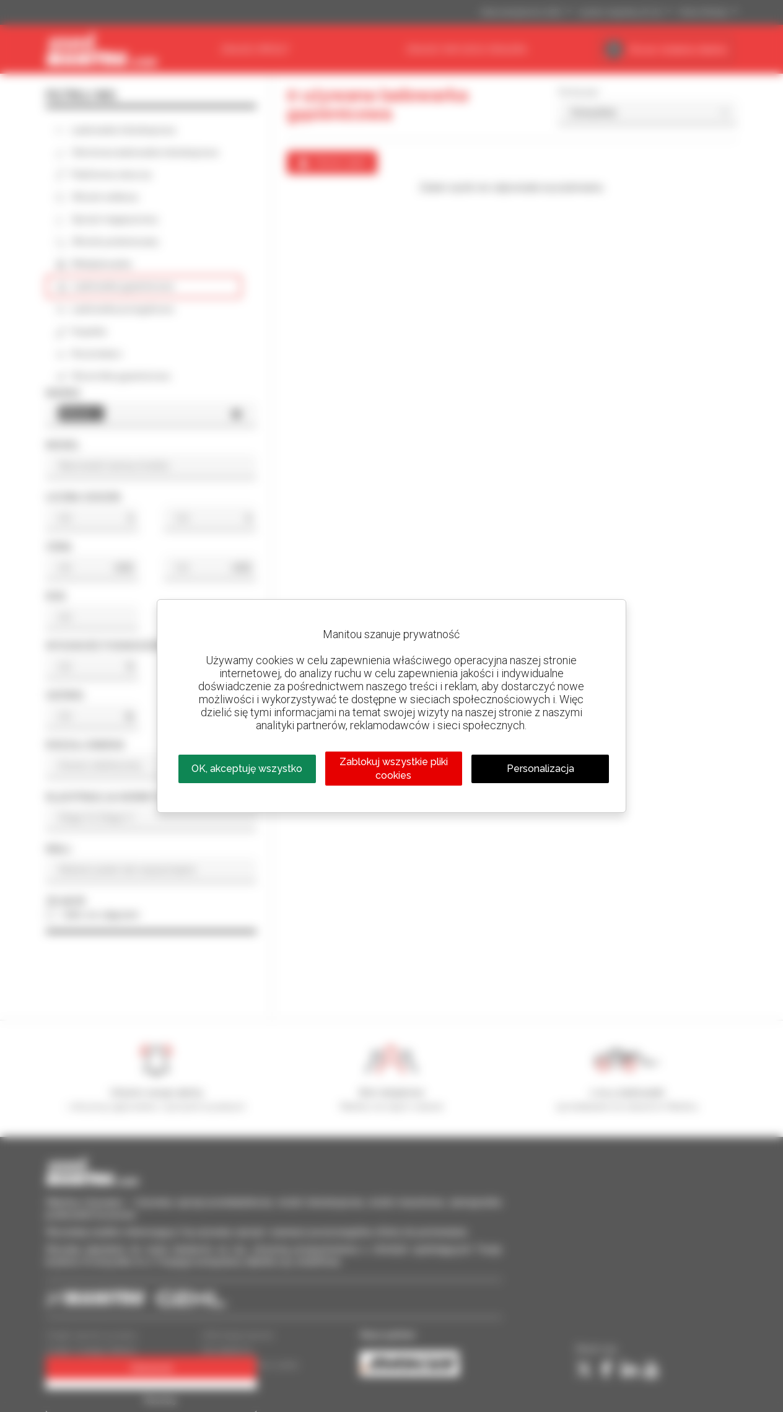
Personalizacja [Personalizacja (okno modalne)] (540, 768)
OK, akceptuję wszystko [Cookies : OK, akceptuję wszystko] (246, 768)
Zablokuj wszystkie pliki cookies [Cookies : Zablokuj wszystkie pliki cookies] (393, 768)
